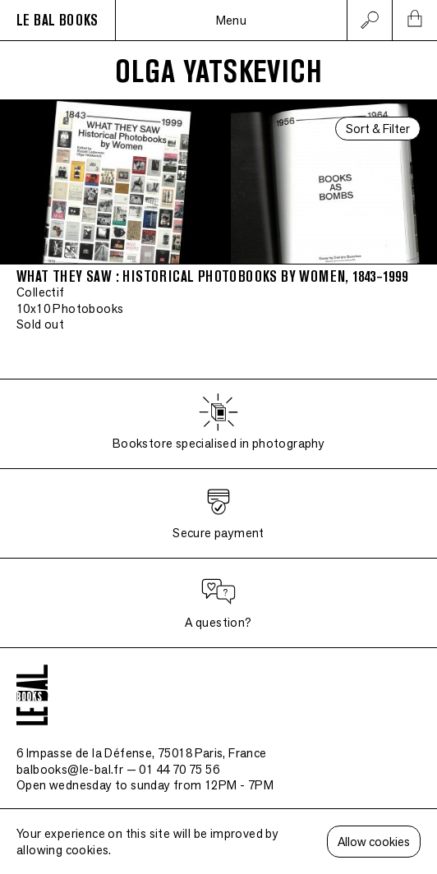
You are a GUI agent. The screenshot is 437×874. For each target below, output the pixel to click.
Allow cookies (374, 841)
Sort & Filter (378, 128)
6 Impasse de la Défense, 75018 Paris (141, 753)
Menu (231, 20)
